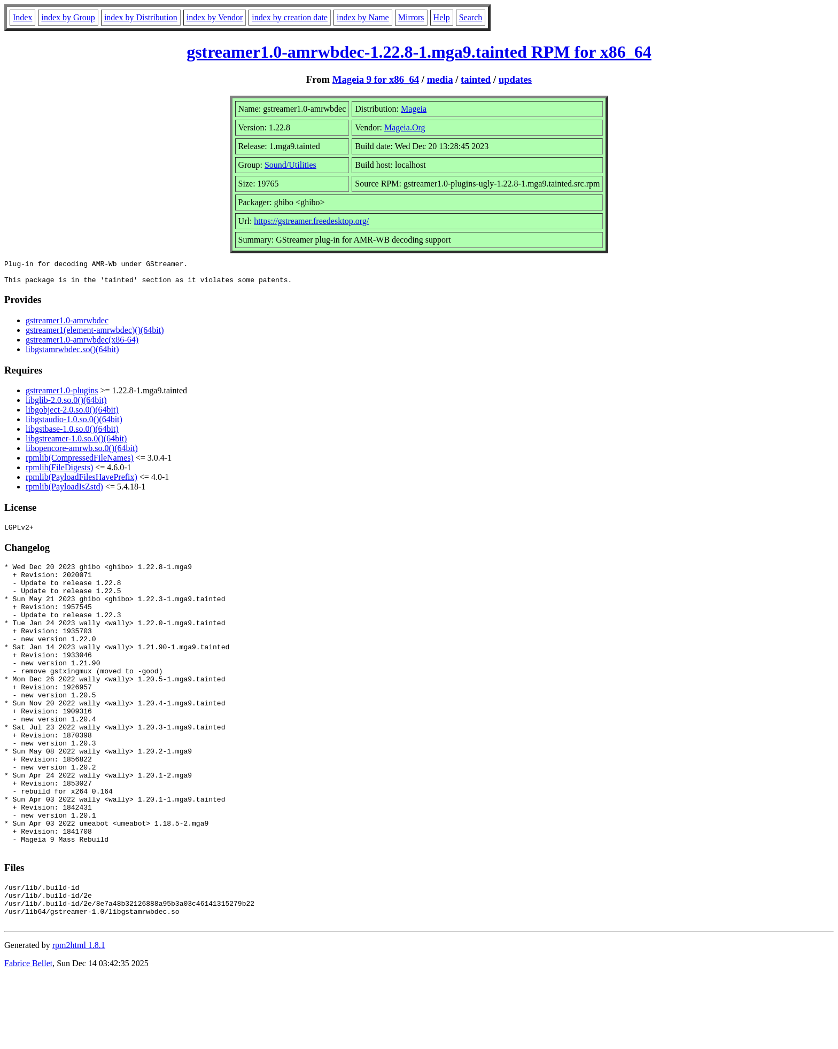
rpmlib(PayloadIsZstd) (64, 491)
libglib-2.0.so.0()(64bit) (66, 404)
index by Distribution (140, 17)
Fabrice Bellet (28, 1035)
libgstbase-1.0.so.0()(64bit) (72, 433)
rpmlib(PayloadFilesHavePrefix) (81, 481)
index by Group (68, 17)
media (440, 79)
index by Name (363, 17)
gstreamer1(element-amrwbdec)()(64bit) (95, 334)
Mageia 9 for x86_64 (375, 79)
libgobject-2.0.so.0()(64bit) (72, 414)
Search (471, 17)
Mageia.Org (404, 127)
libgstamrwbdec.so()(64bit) (72, 354)
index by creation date (290, 17)
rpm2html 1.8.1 (78, 1017)
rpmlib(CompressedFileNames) (80, 462)
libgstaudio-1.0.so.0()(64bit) (74, 424)
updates (515, 79)
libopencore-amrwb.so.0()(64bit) (82, 452)
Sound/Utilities (290, 164)
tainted (476, 79)
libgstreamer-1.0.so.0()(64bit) (76, 443)
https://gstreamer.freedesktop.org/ (311, 221)
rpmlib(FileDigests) (59, 472)
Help (441, 17)
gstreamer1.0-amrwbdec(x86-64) (82, 344)
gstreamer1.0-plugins (62, 395)
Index (22, 17)
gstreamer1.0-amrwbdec (67, 325)
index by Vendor (215, 17)
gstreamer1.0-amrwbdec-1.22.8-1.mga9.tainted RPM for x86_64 (419, 51)
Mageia (413, 108)
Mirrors (411, 17)
